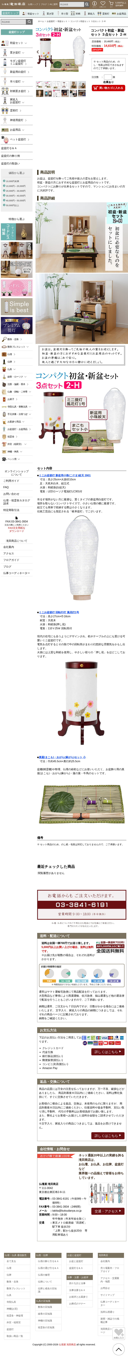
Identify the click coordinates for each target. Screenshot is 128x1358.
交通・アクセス (108, 1211)
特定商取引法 (11, 510)
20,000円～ (16, 191)
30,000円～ (16, 195)
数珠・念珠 (13, 339)
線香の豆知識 (45, 1313)
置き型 (48, 13)
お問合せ (105, 1288)
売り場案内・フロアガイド (109, 1270)
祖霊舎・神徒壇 (15, 1315)
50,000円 (12, 205)
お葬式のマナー (77, 1303)
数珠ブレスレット (16, 1288)
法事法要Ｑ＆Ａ (77, 1290)
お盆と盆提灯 (76, 1261)
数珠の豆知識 (45, 1307)
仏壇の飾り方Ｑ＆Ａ (48, 1261)
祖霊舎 (11, 436)
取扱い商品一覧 (15, 1336)
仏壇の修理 (44, 1274)
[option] (61, 52)
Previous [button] (38, 52)
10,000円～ (16, 186)
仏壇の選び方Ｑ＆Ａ (48, 1268)
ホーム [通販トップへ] (41, 21)
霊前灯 (103, 13)
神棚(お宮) (12, 1308)
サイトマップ (107, 1295)
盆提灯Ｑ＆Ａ (76, 1268)
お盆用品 (119, 13)
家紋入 (89, 13)
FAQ (6, 487)
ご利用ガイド (11, 480)
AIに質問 (54, 4)
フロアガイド (11, 560)
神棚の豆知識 (45, 1320)
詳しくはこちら (108, 1052)
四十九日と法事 (77, 1283)
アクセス (8, 553)
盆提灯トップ (10, 13)
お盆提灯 (51, 21)
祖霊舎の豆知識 (46, 1327)
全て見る (11, 1261)
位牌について (45, 1281)
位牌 (10, 361)
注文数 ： (97, 77)
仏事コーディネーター (16, 573)
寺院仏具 (11, 1302)
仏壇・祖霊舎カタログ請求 (16, 502)
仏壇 (10, 354)
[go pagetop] (119, 1349)
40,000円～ (16, 200)
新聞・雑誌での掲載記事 (109, 1320)
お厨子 (11, 399)
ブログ (44, 4)
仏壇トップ (33, 4)
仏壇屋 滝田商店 (67, 1344)
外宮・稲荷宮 (14, 1322)
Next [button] (83, 52)
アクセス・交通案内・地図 (109, 1280)
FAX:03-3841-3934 (17, 524)
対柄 (75, 13)
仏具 (9, 1295)
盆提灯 (10, 1329)
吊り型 (62, 13)
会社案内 (8, 547)
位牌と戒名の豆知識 (47, 1290)
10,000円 (12, 181)
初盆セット (30, 13)
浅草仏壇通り (107, 1312)
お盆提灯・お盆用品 (18, 429)
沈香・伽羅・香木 (16, 384)
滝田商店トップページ (109, 1331)
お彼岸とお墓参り (78, 1296)
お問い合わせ (11, 493)
